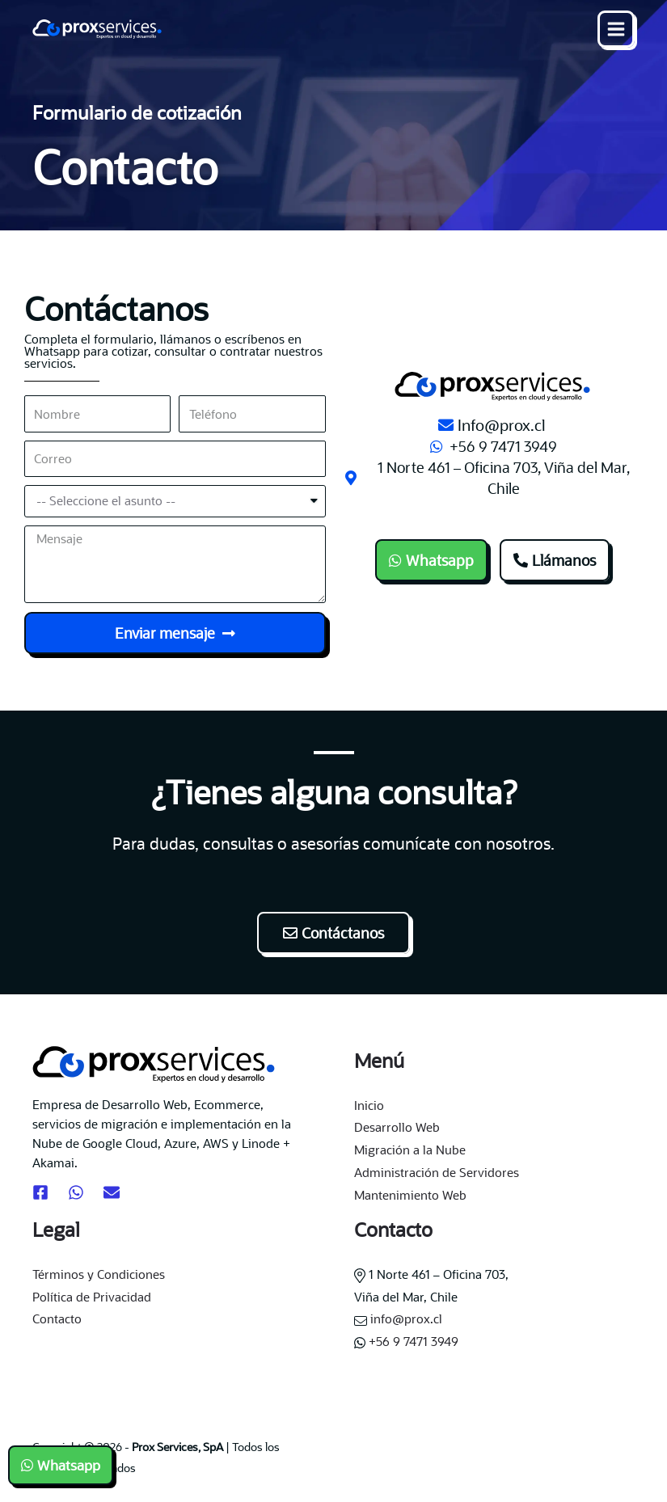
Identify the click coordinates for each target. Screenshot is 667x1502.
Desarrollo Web (397, 1127)
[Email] (111, 1192)
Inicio (369, 1105)
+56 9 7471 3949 (406, 1341)
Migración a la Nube (410, 1149)
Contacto (57, 1318)
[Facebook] (40, 1192)
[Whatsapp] (76, 1192)
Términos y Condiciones (98, 1274)
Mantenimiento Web (410, 1195)
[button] (431, 560)
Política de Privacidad (91, 1297)
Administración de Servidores (436, 1172)
